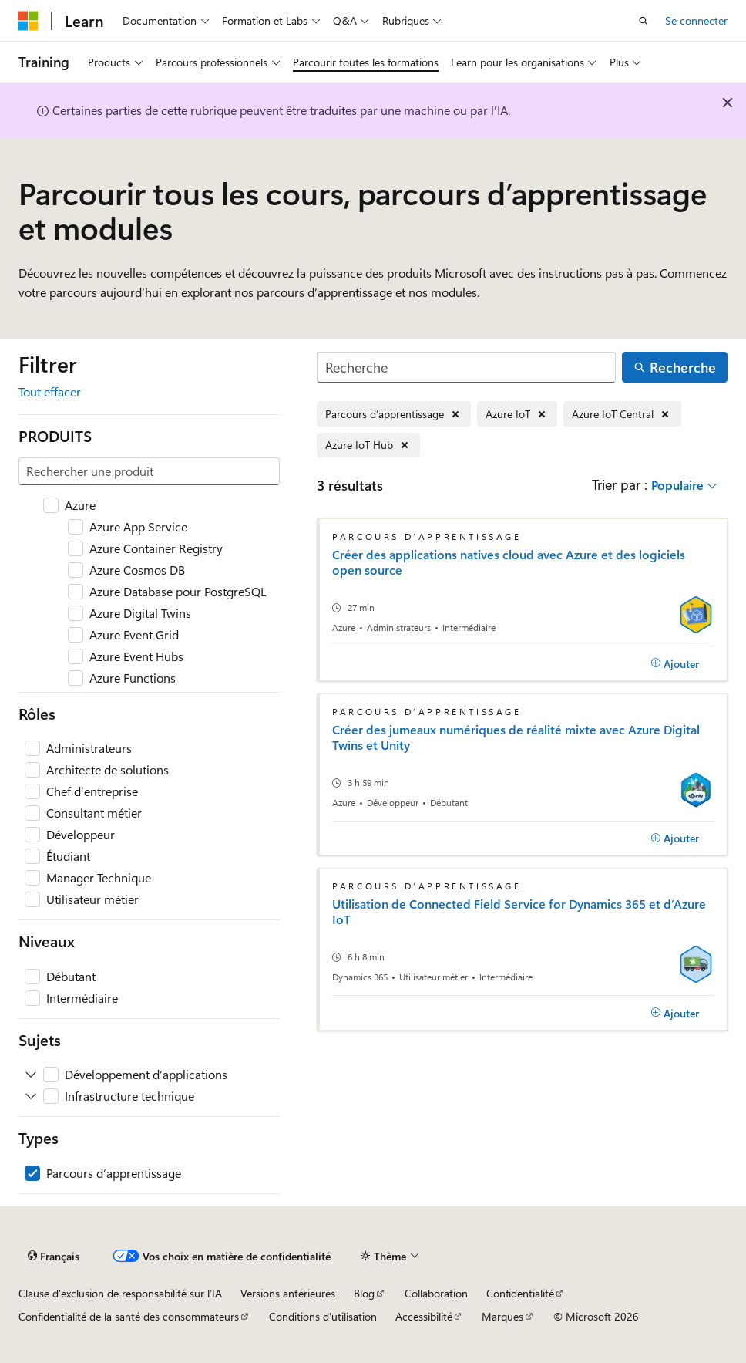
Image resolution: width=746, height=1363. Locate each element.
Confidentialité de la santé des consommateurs (128, 1316)
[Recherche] (466, 367)
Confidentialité (520, 1293)
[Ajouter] (675, 663)
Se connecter (696, 20)
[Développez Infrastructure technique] (31, 1096)
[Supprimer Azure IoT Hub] (368, 445)
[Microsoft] (28, 21)
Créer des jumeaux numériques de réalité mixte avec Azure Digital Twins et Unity (516, 737)
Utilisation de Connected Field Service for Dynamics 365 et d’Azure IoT (519, 911)
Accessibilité (423, 1316)
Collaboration (436, 1293)
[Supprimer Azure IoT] (517, 414)
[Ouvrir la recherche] (643, 21)
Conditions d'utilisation (323, 1316)
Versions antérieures (287, 1293)
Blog (364, 1293)
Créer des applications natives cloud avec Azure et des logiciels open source (508, 562)
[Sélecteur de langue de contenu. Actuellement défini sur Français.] (53, 1256)
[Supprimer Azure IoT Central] (621, 414)
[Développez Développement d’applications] (31, 1074)
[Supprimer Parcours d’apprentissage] (394, 414)
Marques (502, 1316)
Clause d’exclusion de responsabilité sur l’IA (120, 1293)
